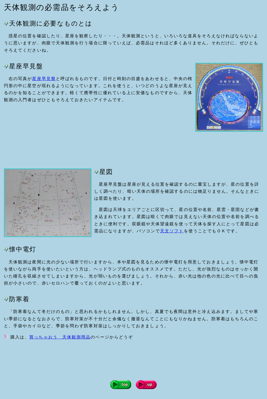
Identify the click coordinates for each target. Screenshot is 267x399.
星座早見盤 (44, 78)
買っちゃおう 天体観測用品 (59, 337)
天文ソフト (172, 231)
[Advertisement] (99, 147)
